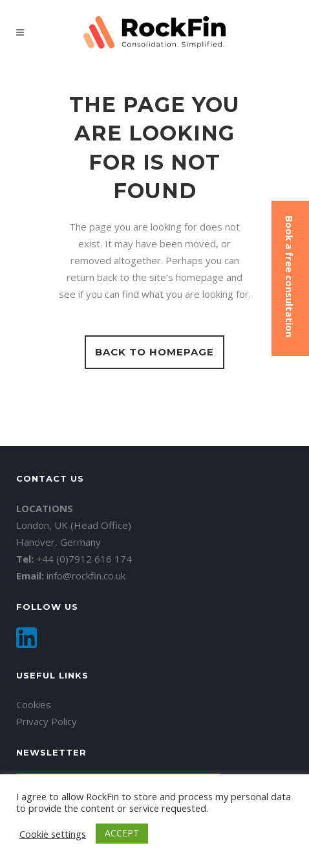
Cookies (33, 704)
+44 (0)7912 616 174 (84, 558)
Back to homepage (154, 352)
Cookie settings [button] (52, 834)
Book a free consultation (289, 276)
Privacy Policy (46, 721)
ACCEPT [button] (122, 833)
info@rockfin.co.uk (86, 575)
